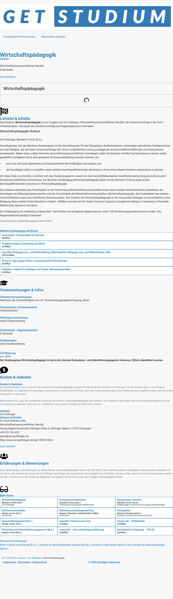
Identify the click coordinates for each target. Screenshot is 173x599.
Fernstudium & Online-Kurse (19, 36)
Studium (22, 558)
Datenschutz (39, 562)
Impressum (9, 562)
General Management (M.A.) (17, 521)
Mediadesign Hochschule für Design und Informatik (141, 505)
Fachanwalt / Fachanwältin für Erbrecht (23, 235)
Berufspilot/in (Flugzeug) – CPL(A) (136, 529)
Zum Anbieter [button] (7, 76)
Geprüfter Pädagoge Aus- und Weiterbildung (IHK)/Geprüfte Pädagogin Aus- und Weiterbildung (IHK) (56, 252)
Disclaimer (24, 562)
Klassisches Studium (54, 36)
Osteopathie (123, 510)
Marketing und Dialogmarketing (76, 510)
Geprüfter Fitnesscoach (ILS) (75, 521)
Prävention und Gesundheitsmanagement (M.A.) (28, 529)
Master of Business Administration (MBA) (79, 513)
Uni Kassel (64, 515)
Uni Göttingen (8, 505)
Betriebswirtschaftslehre (72, 499)
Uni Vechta (7, 515)
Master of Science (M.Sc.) (129, 513)
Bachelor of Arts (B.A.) (12, 502)
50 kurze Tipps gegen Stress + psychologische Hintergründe (34, 260)
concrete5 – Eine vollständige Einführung (81, 529)
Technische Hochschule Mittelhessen (76, 505)
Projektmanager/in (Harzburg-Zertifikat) (23, 243)
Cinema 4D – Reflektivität (131, 521)
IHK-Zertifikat (8, 255)
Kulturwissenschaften (13, 510)
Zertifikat (6, 238)
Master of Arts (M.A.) (12, 513)
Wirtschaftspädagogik (14, 499)
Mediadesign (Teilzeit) (129, 499)
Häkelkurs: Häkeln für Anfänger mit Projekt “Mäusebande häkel (36, 269)
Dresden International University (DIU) (134, 515)
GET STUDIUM (9, 558)
